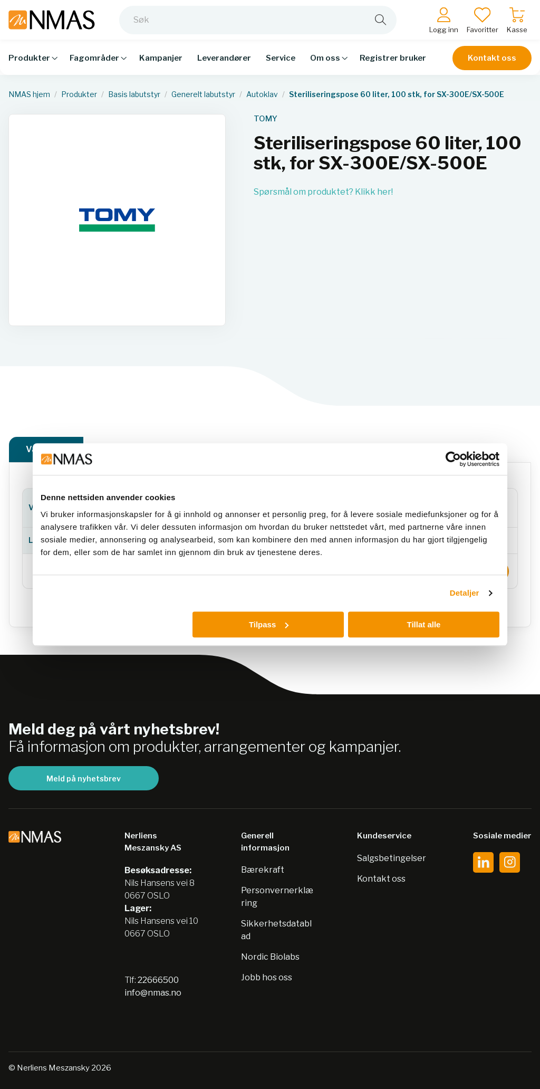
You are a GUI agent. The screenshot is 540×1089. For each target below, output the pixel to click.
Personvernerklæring (277, 896)
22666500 (158, 980)
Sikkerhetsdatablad (276, 930)
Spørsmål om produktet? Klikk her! (323, 192)
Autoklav (262, 94)
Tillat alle (423, 624)
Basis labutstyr (134, 94)
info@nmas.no (152, 993)
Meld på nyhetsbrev (83, 778)
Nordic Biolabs (270, 957)
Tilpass (268, 624)
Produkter (79, 94)
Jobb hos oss (266, 977)
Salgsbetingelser (391, 858)
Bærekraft (262, 870)
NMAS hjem (29, 94)
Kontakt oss (492, 64)
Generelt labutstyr (203, 94)
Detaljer (464, 592)
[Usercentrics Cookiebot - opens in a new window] (453, 459)
